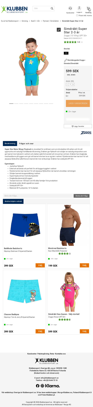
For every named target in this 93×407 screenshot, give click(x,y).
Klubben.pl (50, 395)
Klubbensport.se (29, 392)
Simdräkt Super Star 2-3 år (72, 21)
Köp (78, 103)
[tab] (10, 143)
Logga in (79, 8)
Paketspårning (43, 354)
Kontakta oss (60, 354)
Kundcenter (32, 354)
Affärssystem (27, 405)
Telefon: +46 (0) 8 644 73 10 (46, 380)
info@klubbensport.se (49, 378)
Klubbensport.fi (85, 392)
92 (66, 53)
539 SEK (82, 96)
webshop (39, 405)
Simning (25, 21)
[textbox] (38, 196)
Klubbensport (13, 21)
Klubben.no (67, 392)
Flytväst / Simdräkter (51, 21)
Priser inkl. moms (84, 15)
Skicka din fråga (81, 196)
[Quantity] (70, 84)
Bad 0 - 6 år (35, 21)
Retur (52, 354)
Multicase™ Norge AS (63, 405)
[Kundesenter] (70, 8)
